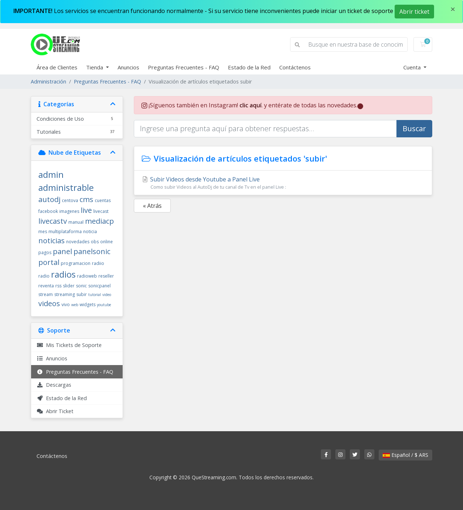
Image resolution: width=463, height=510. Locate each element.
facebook (48, 211)
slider (69, 286)
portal (48, 262)
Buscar (414, 128)
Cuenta (412, 67)
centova (70, 200)
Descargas (54, 384)
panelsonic (91, 251)
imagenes (69, 211)
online (106, 242)
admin (51, 174)
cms (86, 199)
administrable (66, 187)
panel (62, 251)
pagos (44, 252)
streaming (64, 294)
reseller (106, 276)
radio (44, 276)
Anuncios (128, 67)
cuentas (103, 200)
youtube (104, 304)
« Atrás (152, 206)
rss (58, 286)
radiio (98, 263)
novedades (77, 242)
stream (45, 294)
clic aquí (250, 105)
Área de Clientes (57, 67)
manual (76, 222)
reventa (46, 286)
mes (42, 231)
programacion (75, 263)
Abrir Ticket (55, 411)
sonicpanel (99, 286)
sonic (81, 286)
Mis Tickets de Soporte (69, 345)
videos (49, 303)
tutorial (94, 294)
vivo (65, 304)
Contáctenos (295, 67)
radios (63, 274)
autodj (49, 199)
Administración (48, 81)
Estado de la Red (249, 67)
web (74, 304)
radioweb (87, 276)
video (106, 294)
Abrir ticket (414, 12)
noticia (90, 231)
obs (95, 242)
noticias (51, 240)
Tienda (95, 67)
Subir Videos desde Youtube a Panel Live (283, 182)
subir (81, 294)
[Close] (453, 9)
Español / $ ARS (405, 454)
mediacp (99, 221)
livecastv (52, 221)
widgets (87, 304)
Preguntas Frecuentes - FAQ (183, 67)
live (86, 210)
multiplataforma (65, 231)
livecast (101, 211)
